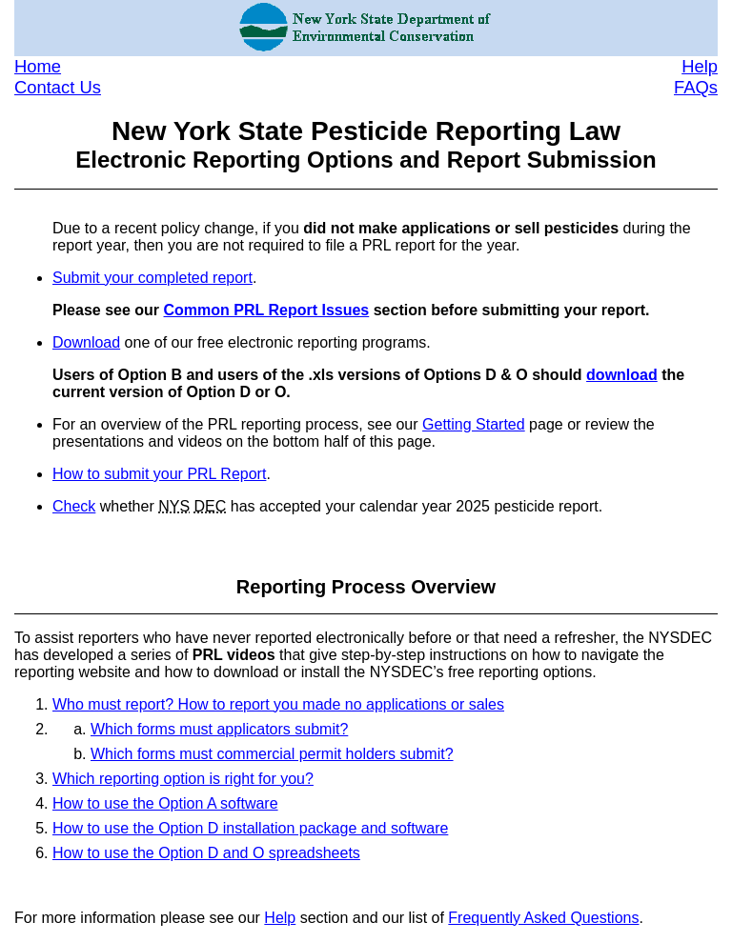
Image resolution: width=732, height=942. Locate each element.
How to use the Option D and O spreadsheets (206, 853)
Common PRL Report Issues (267, 310)
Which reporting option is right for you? (183, 779)
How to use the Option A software (165, 803)
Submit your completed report (152, 278)
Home (37, 66)
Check (73, 506)
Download (86, 342)
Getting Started (473, 424)
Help (699, 66)
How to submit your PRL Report (159, 474)
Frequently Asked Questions (543, 918)
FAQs (696, 87)
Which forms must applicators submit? (219, 729)
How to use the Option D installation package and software (250, 828)
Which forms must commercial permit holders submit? (272, 754)
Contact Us (57, 87)
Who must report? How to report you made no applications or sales (278, 704)
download (622, 375)
